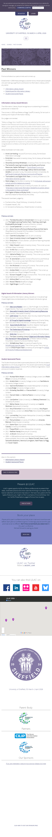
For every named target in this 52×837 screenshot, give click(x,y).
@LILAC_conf (30, 565)
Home (3, 44)
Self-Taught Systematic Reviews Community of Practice (23, 174)
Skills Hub (13, 334)
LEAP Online (14, 316)
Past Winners (17, 44)
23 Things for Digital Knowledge (20, 320)
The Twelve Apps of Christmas (20, 329)
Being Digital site (23, 339)
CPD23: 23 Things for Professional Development (27, 349)
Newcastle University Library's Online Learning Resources (29, 311)
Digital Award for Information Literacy (17, 91)
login (33, 13)
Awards (9, 44)
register (21, 13)
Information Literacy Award (14, 89)
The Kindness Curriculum (35, 167)
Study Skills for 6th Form (18, 325)
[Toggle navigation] (26, 38)
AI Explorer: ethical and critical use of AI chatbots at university (28, 182)
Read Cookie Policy (38, 8)
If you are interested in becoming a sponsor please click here (26, 764)
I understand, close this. (24, 8)
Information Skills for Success (15, 179)
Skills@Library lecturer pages (15, 345)
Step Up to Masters (16, 307)
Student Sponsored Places (14, 94)
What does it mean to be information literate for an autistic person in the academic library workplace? (27, 189)
